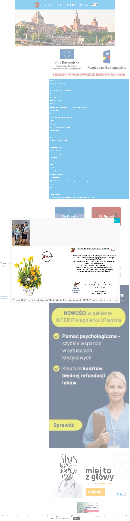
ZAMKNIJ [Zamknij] (116, 220)
